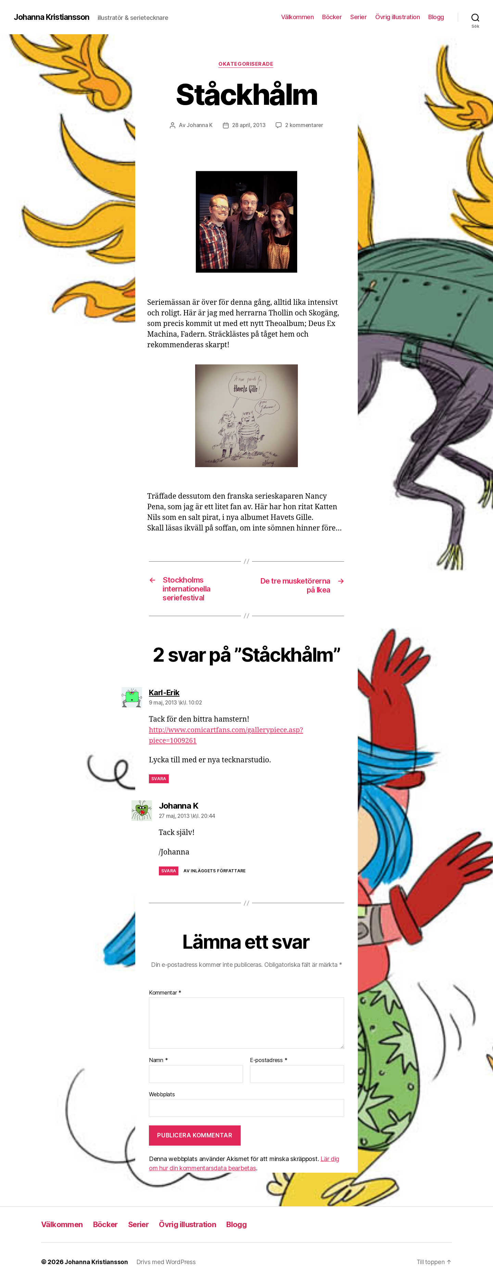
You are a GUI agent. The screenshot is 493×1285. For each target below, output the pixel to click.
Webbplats (162, 1097)
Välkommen (297, 17)
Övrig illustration (397, 17)
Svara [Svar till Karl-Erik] (158, 782)
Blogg (436, 17)
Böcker (332, 17)
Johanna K (199, 125)
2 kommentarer (305, 125)
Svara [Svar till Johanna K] (168, 874)
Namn (158, 1064)
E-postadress (268, 1064)
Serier (358, 17)
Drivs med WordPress (167, 1265)
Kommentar (165, 996)
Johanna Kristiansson (53, 17)
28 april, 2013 (248, 125)
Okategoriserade (246, 65)
